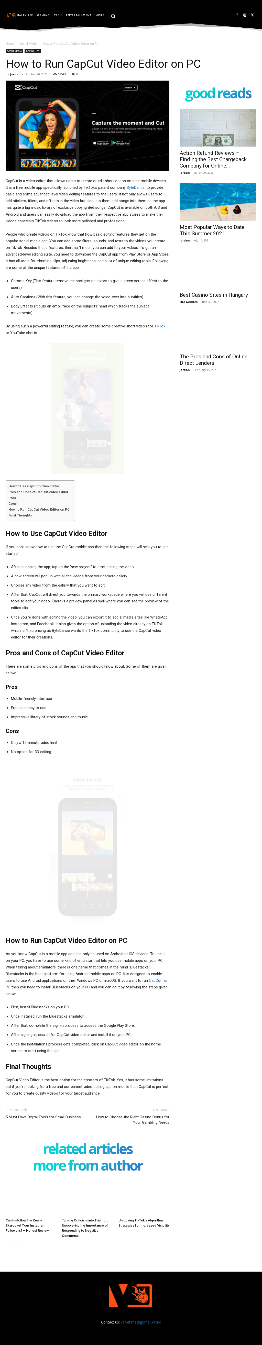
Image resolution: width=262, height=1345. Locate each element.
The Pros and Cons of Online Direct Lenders (213, 360)
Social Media (28, 43)
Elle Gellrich (189, 302)
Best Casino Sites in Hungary (214, 295)
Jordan (15, 74)
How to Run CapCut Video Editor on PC (39, 509)
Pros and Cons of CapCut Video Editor (38, 492)
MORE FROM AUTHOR (88, 1166)
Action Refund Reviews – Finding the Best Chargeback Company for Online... (213, 159)
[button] (113, 16)
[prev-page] (9, 1246)
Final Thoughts (20, 515)
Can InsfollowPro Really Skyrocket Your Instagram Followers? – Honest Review (27, 1225)
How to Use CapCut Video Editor (33, 486)
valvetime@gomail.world (141, 1322)
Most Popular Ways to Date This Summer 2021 (212, 230)
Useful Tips (32, 51)
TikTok (159, 326)
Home (10, 43)
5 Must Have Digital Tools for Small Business (43, 1117)
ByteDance (136, 187)
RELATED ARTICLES (87, 1149)
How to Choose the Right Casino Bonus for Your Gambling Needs (132, 1120)
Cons (12, 503)
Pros (12, 498)
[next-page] (17, 1246)
